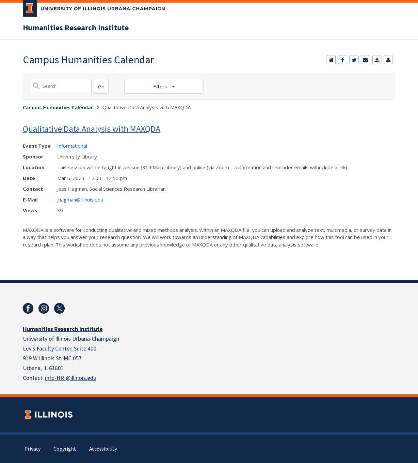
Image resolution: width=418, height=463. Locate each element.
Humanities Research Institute (76, 28)
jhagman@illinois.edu (80, 199)
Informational (72, 145)
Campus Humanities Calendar (58, 107)
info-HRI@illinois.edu (70, 378)
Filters (161, 86)
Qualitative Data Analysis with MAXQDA (91, 128)
